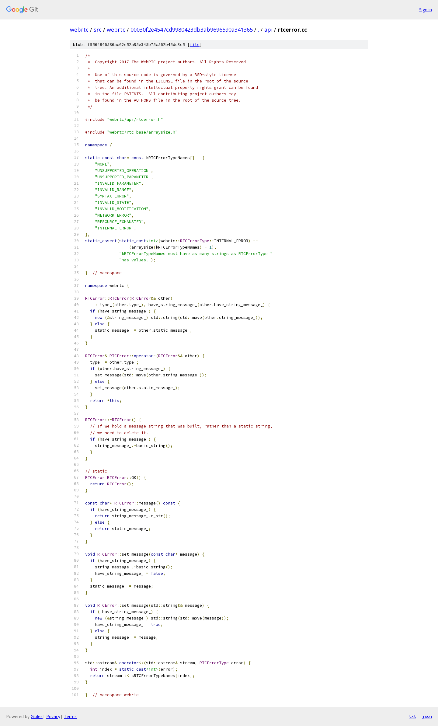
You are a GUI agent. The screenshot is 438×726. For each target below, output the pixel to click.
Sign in (425, 9)
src (98, 29)
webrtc (79, 29)
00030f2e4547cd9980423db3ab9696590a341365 (191, 29)
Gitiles (37, 716)
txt (412, 716)
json (427, 716)
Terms (70, 716)
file (195, 44)
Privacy (53, 716)
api (268, 29)
